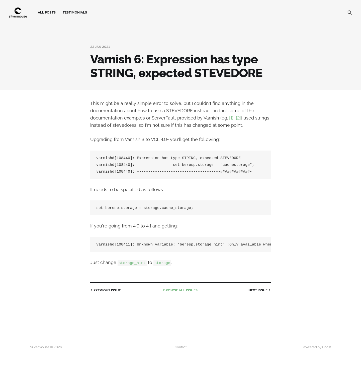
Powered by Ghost (317, 347)
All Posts (47, 12)
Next (260, 292)
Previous (105, 292)
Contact (181, 347)
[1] (231, 117)
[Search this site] (349, 12)
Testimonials (75, 12)
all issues (180, 292)
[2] (238, 117)
